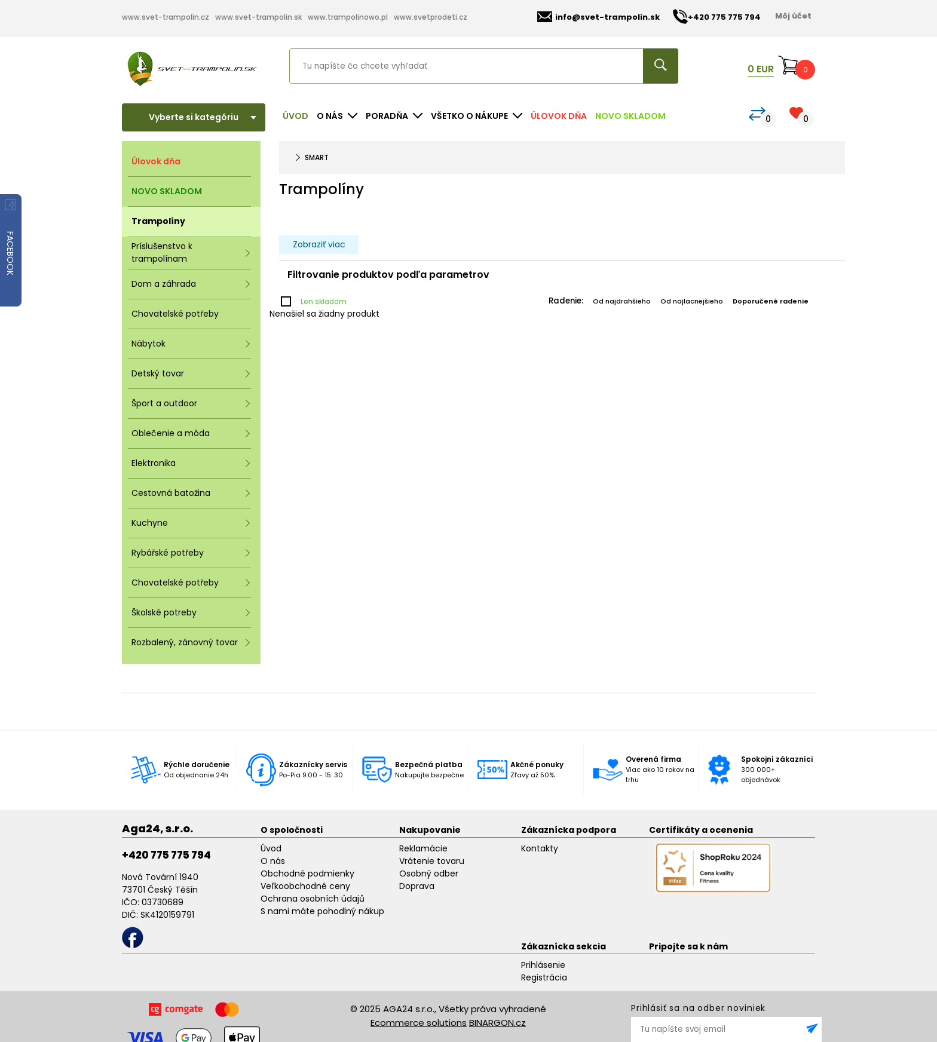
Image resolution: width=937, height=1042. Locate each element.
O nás (273, 861)
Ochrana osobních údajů (313, 899)
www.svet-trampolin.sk (258, 17)
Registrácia (544, 977)
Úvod (295, 116)
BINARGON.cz (497, 1022)
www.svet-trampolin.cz (165, 17)
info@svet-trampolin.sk (598, 17)
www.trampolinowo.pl (348, 17)
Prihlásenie (543, 965)
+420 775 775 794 (166, 855)
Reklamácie (423, 848)
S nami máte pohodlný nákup (322, 911)
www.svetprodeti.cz (430, 17)
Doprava (416, 886)
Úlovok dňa (559, 116)
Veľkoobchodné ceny (305, 886)
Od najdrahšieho (622, 301)
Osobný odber (428, 873)
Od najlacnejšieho (691, 301)
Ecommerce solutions (418, 1022)
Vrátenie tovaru (431, 861)
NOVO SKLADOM (630, 116)
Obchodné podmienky (307, 873)
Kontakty (539, 848)
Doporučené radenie (771, 301)
